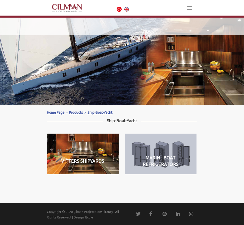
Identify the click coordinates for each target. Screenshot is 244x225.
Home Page (55, 112)
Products (76, 112)
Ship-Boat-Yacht (100, 112)
